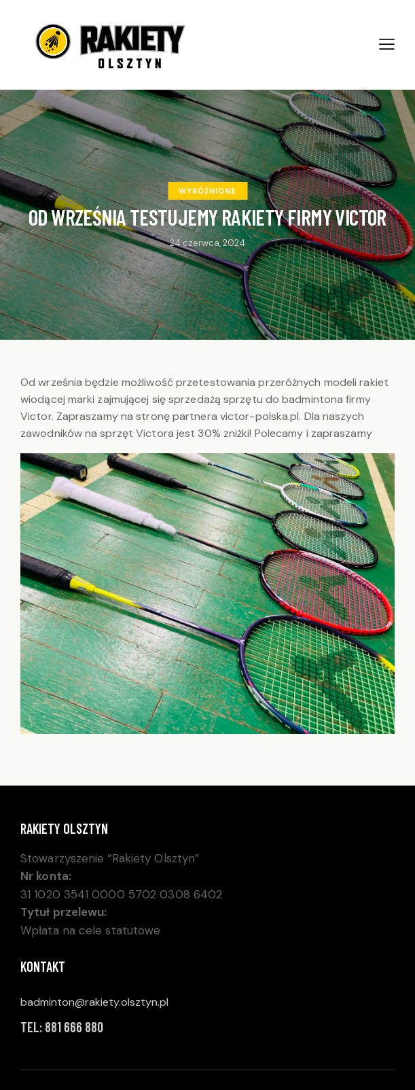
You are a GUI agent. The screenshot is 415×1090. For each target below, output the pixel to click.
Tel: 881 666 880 (61, 1027)
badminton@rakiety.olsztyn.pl (94, 1002)
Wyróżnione (207, 190)
